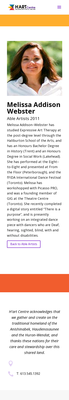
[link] (21, 7)
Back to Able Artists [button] (23, 244)
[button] (59, 9)
